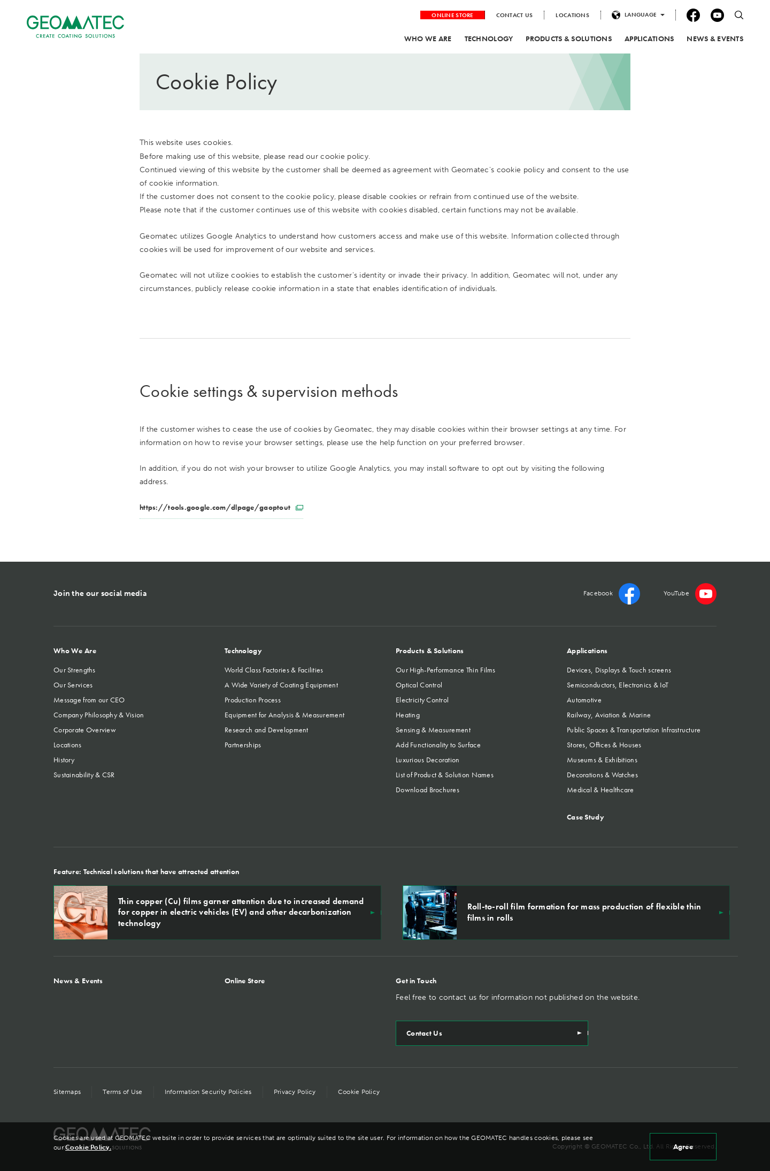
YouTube (717, 15)
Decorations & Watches (602, 774)
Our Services (73, 685)
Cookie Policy (359, 1092)
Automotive (584, 700)
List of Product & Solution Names (445, 774)
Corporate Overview (84, 729)
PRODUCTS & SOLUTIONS (569, 38)
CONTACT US (514, 15)
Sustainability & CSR (84, 774)
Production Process (253, 700)
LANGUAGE (640, 14)
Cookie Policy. (88, 1147)
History (63, 759)
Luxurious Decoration (428, 759)
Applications (587, 650)
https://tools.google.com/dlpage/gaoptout (221, 507)
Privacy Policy (295, 1092)
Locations (67, 744)
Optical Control (419, 685)
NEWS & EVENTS (715, 38)
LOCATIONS (572, 15)
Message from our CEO (89, 700)
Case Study (585, 817)
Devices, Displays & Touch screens (619, 670)
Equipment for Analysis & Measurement (284, 715)
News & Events (78, 980)
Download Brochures (427, 789)
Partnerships (243, 744)
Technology (243, 650)
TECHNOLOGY (489, 38)
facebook (693, 15)
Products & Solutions (430, 650)
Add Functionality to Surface (438, 744)
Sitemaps (67, 1092)
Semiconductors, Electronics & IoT (617, 685)
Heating (408, 715)
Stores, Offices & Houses (604, 744)
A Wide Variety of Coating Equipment (281, 685)
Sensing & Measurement (433, 729)
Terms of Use (122, 1092)
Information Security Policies (208, 1092)
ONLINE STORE (452, 15)
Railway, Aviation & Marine (609, 715)
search (739, 15)
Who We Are (74, 650)
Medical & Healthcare (600, 789)
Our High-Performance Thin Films (446, 670)
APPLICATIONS (649, 38)
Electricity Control (422, 700)
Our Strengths (74, 670)
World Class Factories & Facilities (274, 670)
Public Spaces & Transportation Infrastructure (634, 729)
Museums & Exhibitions (602, 759)
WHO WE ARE (428, 38)
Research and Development (267, 729)
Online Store (245, 980)
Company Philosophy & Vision (98, 715)
